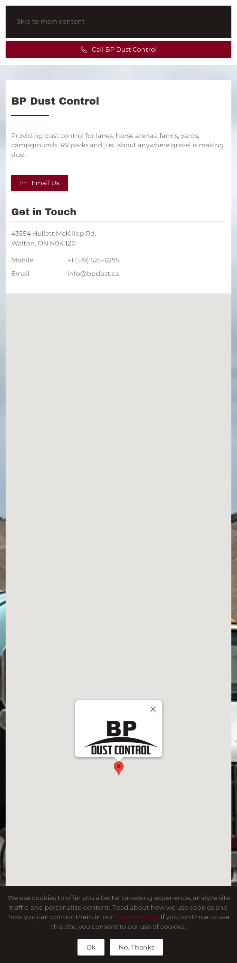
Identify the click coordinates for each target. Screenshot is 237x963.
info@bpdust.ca (93, 273)
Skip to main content (51, 21)
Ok (90, 947)
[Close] (153, 709)
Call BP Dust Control (118, 49)
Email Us (39, 183)
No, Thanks (136, 947)
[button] (119, 768)
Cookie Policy (136, 917)
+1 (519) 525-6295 (93, 260)
